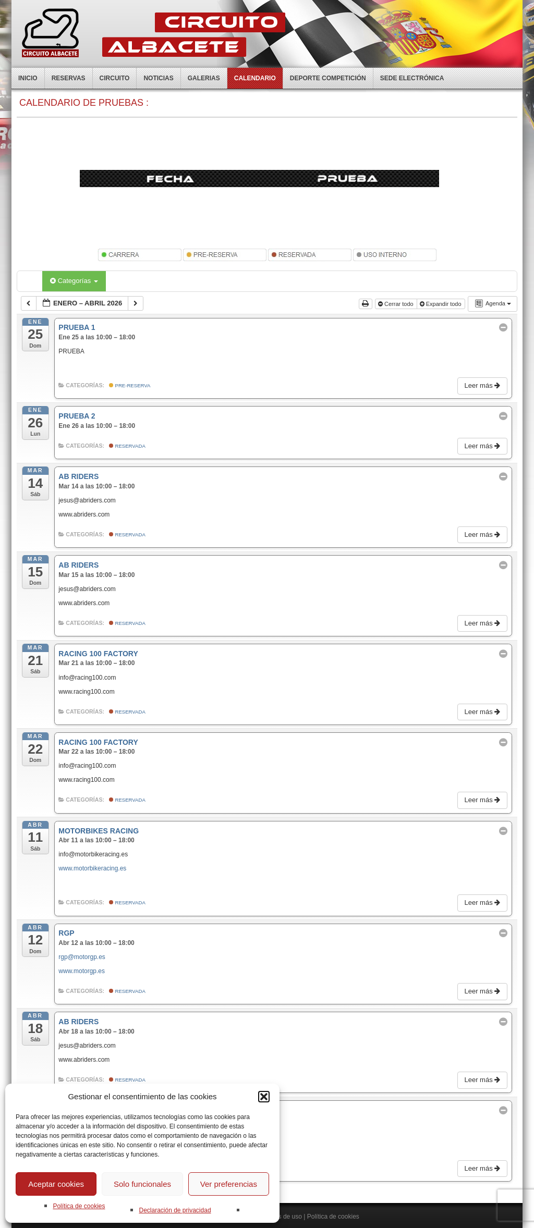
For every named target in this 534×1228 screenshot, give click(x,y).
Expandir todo (441, 304)
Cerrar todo (396, 304)
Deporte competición (328, 78)
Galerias (204, 78)
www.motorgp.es (81, 971)
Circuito (115, 78)
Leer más (483, 385)
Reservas (69, 78)
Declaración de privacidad (175, 1210)
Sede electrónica (412, 78)
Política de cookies (79, 1206)
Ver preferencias (228, 1184)
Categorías (74, 281)
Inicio (28, 78)
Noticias (158, 78)
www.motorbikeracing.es (92, 868)
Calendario (255, 78)
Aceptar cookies (56, 1184)
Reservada (127, 446)
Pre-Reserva (130, 385)
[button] (264, 1096)
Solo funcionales (142, 1184)
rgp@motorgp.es (81, 957)
